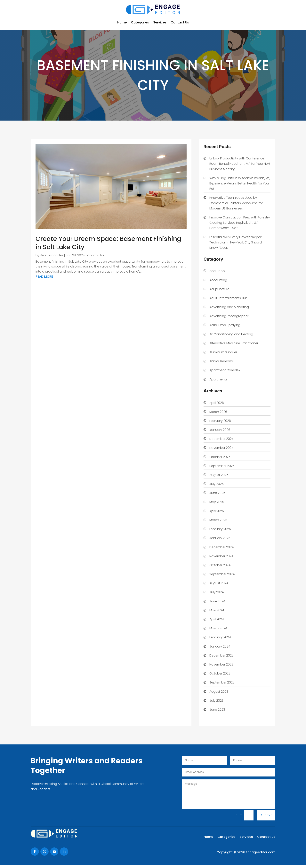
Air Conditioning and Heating (231, 334)
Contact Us (180, 22)
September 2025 (222, 466)
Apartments (218, 379)
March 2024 (218, 628)
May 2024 (216, 610)
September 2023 (221, 682)
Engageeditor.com (260, 852)
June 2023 (217, 709)
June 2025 (217, 493)
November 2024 (221, 556)
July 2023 (216, 700)
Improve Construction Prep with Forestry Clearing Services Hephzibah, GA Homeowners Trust (239, 222)
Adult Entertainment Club (228, 298)
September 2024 (222, 574)
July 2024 (216, 592)
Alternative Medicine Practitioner (233, 343)
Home (122, 22)
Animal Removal (221, 361)
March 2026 (218, 412)
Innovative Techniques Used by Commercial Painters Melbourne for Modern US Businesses (236, 202)
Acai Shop (217, 271)
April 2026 (216, 403)
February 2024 (220, 637)
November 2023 (221, 664)
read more (44, 276)
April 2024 (216, 619)
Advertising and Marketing (229, 307)
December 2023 (221, 655)
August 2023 (218, 691)
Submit (266, 815)
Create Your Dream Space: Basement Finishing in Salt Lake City (108, 242)
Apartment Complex (224, 370)
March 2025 (218, 520)
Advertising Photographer (228, 316)
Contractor (95, 255)
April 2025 (216, 511)
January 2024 (219, 646)
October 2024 (219, 565)
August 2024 (218, 583)
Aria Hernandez (51, 255)
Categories (140, 22)
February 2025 (220, 529)
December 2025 (221, 439)
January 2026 (219, 430)
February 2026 (220, 421)
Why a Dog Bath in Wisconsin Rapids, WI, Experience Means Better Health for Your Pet (239, 183)
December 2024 (221, 547)
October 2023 (219, 673)
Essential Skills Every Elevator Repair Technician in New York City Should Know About (235, 242)
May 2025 (216, 502)
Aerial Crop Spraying (224, 325)
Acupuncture (219, 289)
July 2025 (216, 484)
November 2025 (221, 447)
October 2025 (219, 457)
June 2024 (217, 601)
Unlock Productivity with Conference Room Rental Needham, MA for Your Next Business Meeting (239, 163)
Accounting (218, 280)
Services (159, 22)
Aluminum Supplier (223, 352)
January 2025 (219, 538)
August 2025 (218, 475)
